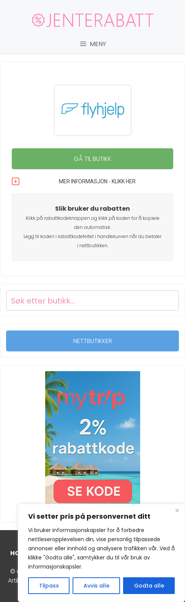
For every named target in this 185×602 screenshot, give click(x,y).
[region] (101, 553)
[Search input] (83, 300)
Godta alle (149, 585)
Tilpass (49, 585)
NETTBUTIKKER (92, 341)
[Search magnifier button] (168, 300)
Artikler (17, 580)
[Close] (177, 510)
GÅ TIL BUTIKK (92, 158)
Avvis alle (96, 585)
